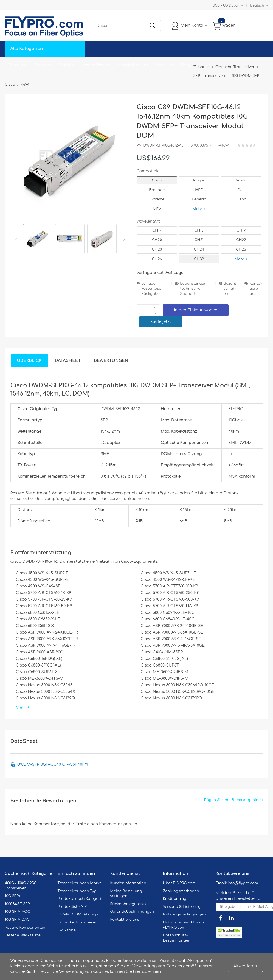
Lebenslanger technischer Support (193, 289)
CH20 (157, 240)
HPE (199, 190)
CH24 (199, 249)
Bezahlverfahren (230, 289)
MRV (157, 209)
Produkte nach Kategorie (80, 899)
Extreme (157, 199)
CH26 (157, 259)
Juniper (199, 180)
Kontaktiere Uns (132, 65)
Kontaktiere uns (255, 289)
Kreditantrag (174, 899)
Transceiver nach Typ (77, 891)
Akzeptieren (245, 966)
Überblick (29, 360)
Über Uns (164, 65)
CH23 (157, 249)
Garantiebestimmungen (132, 912)
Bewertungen (111, 360)
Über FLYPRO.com (179, 883)
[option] (38, 239)
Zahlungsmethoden (181, 891)
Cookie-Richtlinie (27, 972)
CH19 (241, 231)
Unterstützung (95, 65)
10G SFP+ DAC (17, 920)
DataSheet (68, 360)
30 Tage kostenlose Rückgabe (151, 289)
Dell (241, 190)
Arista (241, 180)
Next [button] (122, 240)
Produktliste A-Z (72, 907)
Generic (199, 199)
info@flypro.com (243, 883)
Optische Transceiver (77, 922)
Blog (185, 65)
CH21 (198, 240)
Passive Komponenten (25, 927)
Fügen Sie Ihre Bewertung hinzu (233, 800)
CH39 (199, 259)
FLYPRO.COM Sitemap (78, 914)
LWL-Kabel (67, 930)
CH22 (241, 240)
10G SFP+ (13, 896)
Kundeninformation (128, 883)
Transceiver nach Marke (80, 883)
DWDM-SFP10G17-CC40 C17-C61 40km (52, 764)
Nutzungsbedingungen (184, 914)
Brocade (157, 190)
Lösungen (42, 65)
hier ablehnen (147, 972)
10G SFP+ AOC (17, 912)
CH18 (199, 231)
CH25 (241, 249)
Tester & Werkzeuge (23, 935)
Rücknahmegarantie (129, 904)
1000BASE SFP (17, 904)
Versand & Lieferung (182, 907)
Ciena (241, 199)
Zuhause (17, 65)
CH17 (156, 231)
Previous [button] (17, 240)
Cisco (157, 180)
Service (66, 65)
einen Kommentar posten (112, 824)
